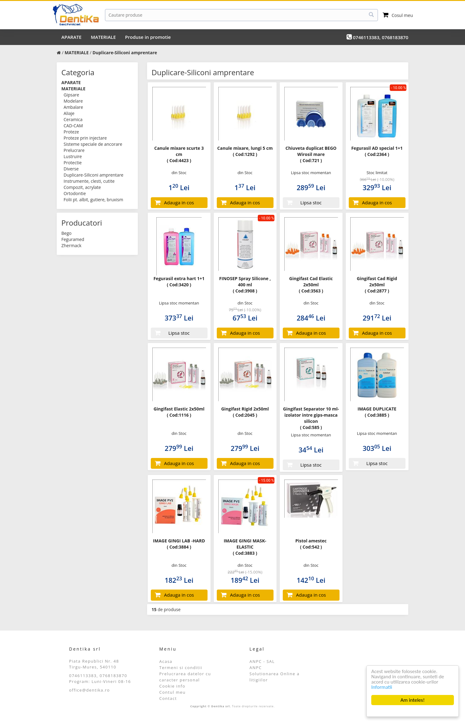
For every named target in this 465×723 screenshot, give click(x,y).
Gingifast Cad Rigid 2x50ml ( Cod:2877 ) (377, 285)
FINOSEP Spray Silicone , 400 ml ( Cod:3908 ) (245, 285)
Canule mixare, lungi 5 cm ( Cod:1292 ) (245, 151)
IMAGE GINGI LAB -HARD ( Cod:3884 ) (179, 544)
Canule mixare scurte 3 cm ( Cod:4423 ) (179, 154)
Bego (66, 233)
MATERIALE (103, 37)
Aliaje (69, 113)
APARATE (71, 37)
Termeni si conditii (181, 667)
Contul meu (172, 692)
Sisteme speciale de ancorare (93, 144)
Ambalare (73, 107)
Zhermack (71, 245)
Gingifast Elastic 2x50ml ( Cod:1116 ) (179, 412)
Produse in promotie (148, 37)
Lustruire (73, 156)
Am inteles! (413, 700)
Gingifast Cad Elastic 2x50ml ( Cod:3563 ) (311, 285)
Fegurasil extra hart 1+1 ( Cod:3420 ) (179, 282)
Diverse (71, 169)
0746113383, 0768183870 (377, 37)
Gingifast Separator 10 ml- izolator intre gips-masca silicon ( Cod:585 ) (311, 418)
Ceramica (73, 119)
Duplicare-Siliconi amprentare (93, 175)
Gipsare (71, 95)
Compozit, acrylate (82, 187)
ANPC (255, 667)
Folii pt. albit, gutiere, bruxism (93, 199)
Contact (168, 698)
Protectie (73, 162)
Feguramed (72, 239)
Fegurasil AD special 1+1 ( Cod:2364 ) (377, 151)
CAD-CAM (73, 126)
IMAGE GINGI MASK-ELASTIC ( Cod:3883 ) (245, 547)
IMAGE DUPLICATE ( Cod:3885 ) (377, 412)
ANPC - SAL (262, 661)
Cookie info (172, 686)
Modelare (73, 101)
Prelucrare (74, 150)
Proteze (71, 132)
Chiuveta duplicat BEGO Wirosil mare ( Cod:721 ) (311, 154)
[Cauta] (241, 15)
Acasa (166, 661)
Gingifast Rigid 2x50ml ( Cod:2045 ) (245, 412)
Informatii (381, 687)
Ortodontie (75, 193)
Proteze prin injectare (85, 138)
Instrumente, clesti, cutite (89, 181)
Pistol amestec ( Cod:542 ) (311, 544)
